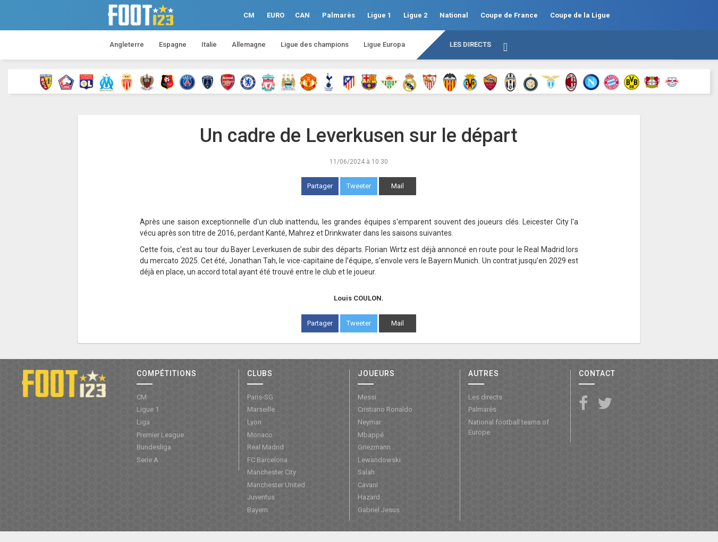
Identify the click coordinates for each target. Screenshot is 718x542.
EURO (275, 15)
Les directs (470, 44)
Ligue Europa (384, 44)
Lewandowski (379, 460)
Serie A (147, 460)
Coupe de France (509, 15)
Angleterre (126, 44)
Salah (366, 472)
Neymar (369, 422)
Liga (143, 422)
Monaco (260, 435)
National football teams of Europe (508, 427)
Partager (320, 186)
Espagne (173, 44)
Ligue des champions (315, 44)
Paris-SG (260, 397)
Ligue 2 (415, 15)
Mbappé (371, 435)
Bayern (257, 510)
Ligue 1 (379, 15)
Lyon (254, 422)
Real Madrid (265, 447)
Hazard (369, 497)
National (454, 15)
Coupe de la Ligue (580, 15)
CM (249, 15)
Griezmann (374, 447)
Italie (209, 44)
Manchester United (276, 485)
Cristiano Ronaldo (385, 409)
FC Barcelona (267, 460)
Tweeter (359, 186)
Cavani (368, 485)
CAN (302, 15)
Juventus (261, 497)
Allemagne (249, 44)
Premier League (160, 435)
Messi (367, 397)
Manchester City (271, 472)
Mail (397, 186)
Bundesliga (154, 447)
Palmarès (338, 15)
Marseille (261, 409)
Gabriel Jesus (379, 510)
